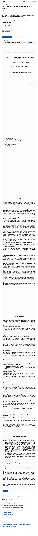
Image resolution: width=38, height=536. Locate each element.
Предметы (3, 4)
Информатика (8, 4)
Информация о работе (16, 496)
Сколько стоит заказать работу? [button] (20, 36)
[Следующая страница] (16, 491)
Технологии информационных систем (27, 524)
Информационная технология (7, 514)
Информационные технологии (7, 512)
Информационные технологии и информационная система (13, 509)
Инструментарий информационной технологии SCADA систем (13, 510)
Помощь (27, 1)
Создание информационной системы (9, 526)
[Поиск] (16, 1)
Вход (24, 1)
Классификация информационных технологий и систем (12, 505)
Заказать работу (33, 1)
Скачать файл (28, 42)
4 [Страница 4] (11, 490)
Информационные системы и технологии (9, 502)
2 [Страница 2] (8, 490)
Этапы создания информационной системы (10, 503)
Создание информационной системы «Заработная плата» (13, 507)
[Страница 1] (5, 491)
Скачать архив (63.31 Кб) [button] (7, 36)
